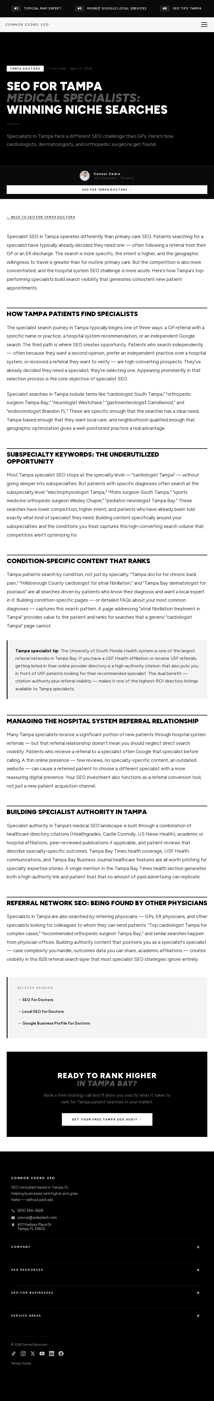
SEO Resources (27, 1270)
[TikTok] (13, 1354)
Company (21, 1247)
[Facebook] (61, 1354)
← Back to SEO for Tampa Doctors (41, 217)
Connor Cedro (107, 174)
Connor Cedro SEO (27, 25)
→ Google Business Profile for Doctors (54, 1023)
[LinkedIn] (51, 1354)
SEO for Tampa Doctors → (107, 189)
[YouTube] (42, 1354)
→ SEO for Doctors (35, 999)
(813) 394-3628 (27, 1210)
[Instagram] (23, 1354)
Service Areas (26, 1315)
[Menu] (204, 24)
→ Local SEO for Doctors (41, 1011)
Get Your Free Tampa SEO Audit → (107, 1119)
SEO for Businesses (32, 1293)
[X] (32, 1354)
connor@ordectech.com (34, 1217)
